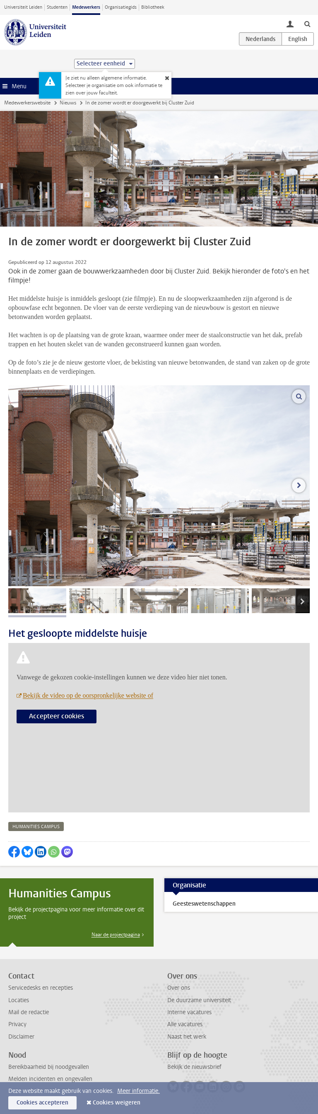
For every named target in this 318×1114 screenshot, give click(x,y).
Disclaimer (21, 1037)
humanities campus (36, 827)
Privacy (17, 1024)
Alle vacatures (184, 1024)
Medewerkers (86, 7)
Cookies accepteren (42, 1103)
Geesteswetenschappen (204, 904)
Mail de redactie (28, 1012)
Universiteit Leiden (23, 7)
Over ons (178, 988)
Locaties (18, 1000)
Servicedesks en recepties (40, 988)
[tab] (37, 600)
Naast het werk (186, 1037)
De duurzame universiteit (199, 1000)
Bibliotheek (152, 7)
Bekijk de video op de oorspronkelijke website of (88, 695)
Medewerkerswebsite (27, 102)
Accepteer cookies (56, 716)
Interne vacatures (189, 1012)
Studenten (57, 7)
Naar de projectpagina (116, 934)
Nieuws (68, 102)
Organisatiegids (121, 7)
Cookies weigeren (116, 1103)
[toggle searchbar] (307, 23)
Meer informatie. (138, 1091)
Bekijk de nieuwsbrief (194, 1067)
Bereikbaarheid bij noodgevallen (48, 1067)
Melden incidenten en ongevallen (50, 1079)
